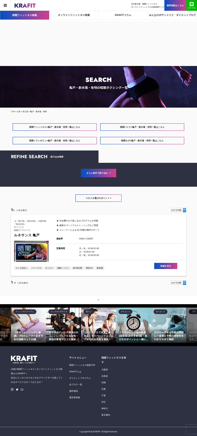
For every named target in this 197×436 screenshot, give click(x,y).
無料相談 (73, 391)
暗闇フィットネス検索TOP (82, 365)
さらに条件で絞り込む (98, 173)
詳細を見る (165, 266)
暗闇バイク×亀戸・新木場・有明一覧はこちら (142, 127)
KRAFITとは (75, 371)
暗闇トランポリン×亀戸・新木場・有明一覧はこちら (54, 140)
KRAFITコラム (123, 15)
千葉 (103, 395)
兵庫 (103, 389)
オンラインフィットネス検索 (74, 15)
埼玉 (103, 402)
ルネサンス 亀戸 (26, 235)
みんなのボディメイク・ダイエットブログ (172, 15)
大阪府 (104, 369)
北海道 (104, 376)
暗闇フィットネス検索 (24, 15)
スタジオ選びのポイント (98, 198)
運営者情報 (74, 397)
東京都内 (105, 415)
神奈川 (104, 408)
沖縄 (103, 382)
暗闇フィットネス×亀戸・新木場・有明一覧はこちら (54, 127)
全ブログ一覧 (75, 384)
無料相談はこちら (175, 5)
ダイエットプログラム (80, 378)
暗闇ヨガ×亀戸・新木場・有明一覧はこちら (142, 140)
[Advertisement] (98, 42)
